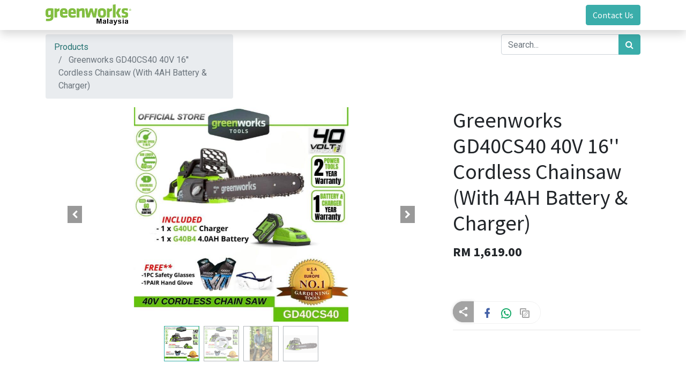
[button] (75, 214)
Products (71, 47)
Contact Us (613, 15)
